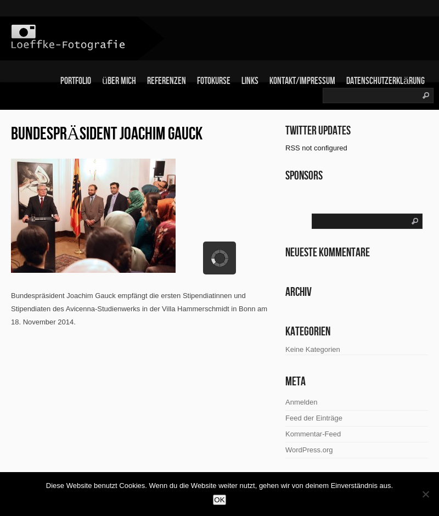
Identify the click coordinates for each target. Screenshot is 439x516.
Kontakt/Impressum (302, 81)
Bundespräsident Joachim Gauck (106, 134)
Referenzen (166, 81)
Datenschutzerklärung (385, 81)
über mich (119, 81)
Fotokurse (213, 81)
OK (219, 500)
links (249, 81)
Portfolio (75, 81)
